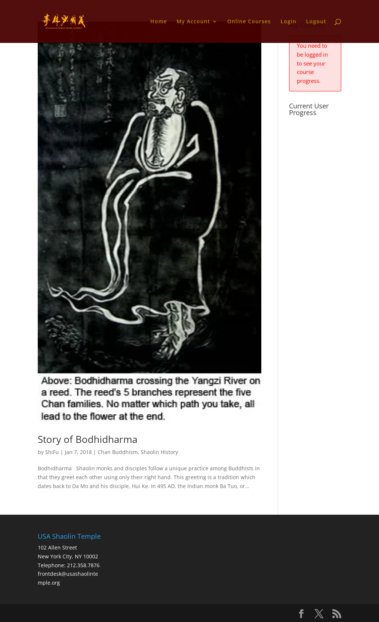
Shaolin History (159, 451)
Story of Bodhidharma (87, 439)
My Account (193, 22)
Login (288, 22)
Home (158, 22)
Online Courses (249, 22)
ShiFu (52, 451)
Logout (316, 22)
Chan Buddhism (118, 451)
